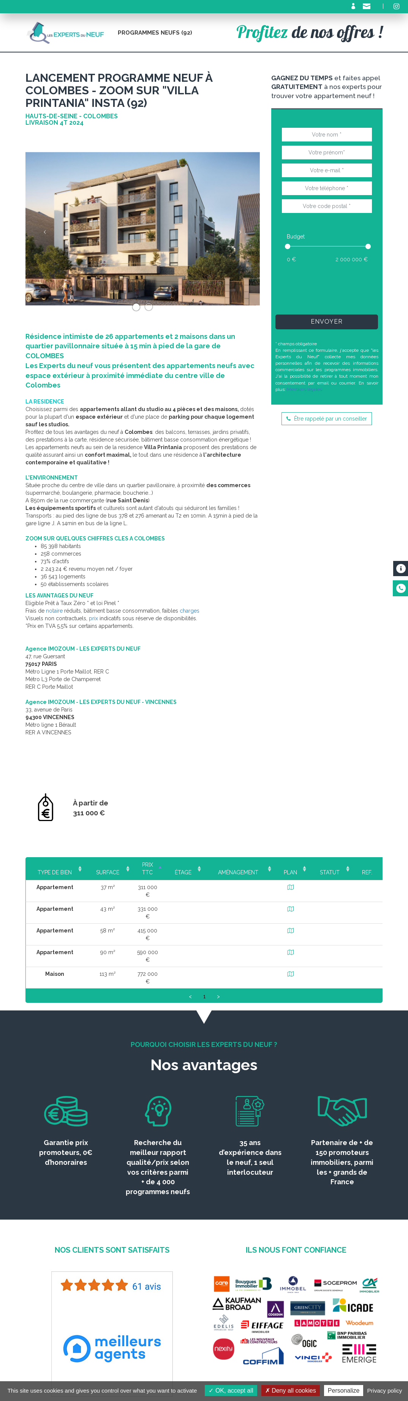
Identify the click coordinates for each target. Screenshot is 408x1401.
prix (93, 618)
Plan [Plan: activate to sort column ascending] (295, 865)
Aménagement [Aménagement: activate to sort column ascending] (245, 865)
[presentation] (339, 288)
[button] (42, 228)
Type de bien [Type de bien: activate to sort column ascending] (55, 865)
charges (189, 611)
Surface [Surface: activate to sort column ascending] (107, 865)
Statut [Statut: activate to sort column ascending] (332, 865)
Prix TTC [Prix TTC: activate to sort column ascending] (152, 865)
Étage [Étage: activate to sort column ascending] (193, 865)
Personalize (344, 1390)
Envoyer (327, 321)
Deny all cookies (290, 1390)
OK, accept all (231, 1390)
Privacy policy (384, 1390)
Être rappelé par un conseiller (326, 419)
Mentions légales (304, 389)
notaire (54, 611)
